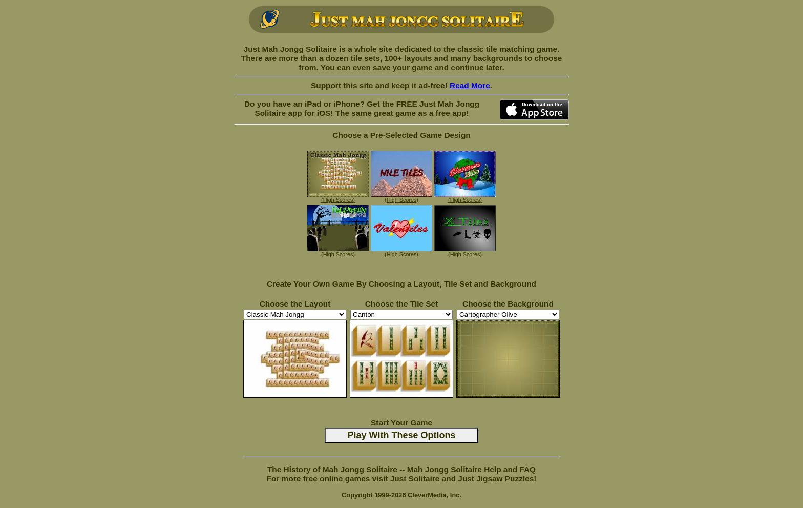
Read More (470, 85)
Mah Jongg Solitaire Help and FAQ (471, 469)
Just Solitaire (415, 478)
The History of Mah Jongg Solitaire (332, 469)
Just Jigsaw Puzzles (496, 478)
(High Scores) (338, 200)
